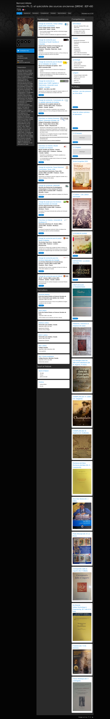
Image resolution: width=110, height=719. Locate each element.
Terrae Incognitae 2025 (80, 161)
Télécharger (82, 137)
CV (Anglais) (77, 147)
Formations (42, 290)
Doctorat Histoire (44, 295)
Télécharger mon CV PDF (87, 13)
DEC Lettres (43, 346)
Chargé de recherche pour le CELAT (50, 276)
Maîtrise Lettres (44, 323)
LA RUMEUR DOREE (80, 233)
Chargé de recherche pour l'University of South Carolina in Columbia (49, 42)
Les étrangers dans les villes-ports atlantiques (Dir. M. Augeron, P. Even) (81, 363)
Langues (75, 73)
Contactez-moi (24, 51)
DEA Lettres (42, 311)
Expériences (43, 19)
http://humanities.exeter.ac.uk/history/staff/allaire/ (51, 140)
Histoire (75, 38)
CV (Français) (77, 133)
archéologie (76, 60)
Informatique (77, 24)
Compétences (78, 19)
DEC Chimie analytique (46, 356)
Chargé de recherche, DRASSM (49, 185)
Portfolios (76, 87)
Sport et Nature (44, 366)
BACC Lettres (43, 335)
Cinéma (41, 382)
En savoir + (41, 57)
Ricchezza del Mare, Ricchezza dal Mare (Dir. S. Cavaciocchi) (81, 465)
